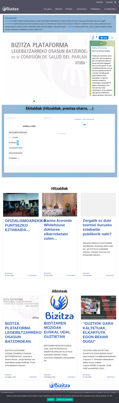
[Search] (115, 2)
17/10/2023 (9, 21)
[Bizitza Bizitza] (11, 9)
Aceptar (51, 399)
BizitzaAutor (8, 280)
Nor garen (45, 9)
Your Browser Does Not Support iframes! (102, 67)
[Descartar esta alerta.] (114, 17)
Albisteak (56, 9)
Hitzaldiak (33, 282)
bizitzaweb (86, 280)
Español (99, 2)
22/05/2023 (9, 25)
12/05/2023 (71, 28)
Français (109, 2)
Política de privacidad (64, 399)
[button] (34, 103)
